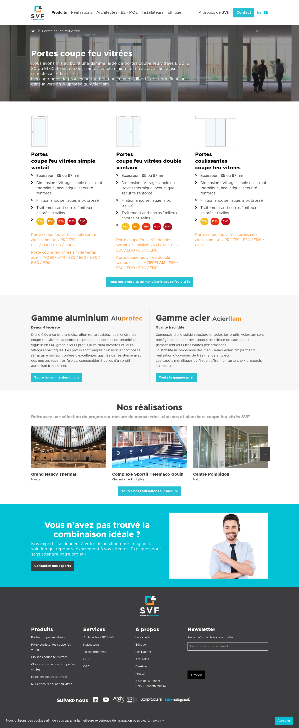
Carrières (141, 666)
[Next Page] (265, 454)
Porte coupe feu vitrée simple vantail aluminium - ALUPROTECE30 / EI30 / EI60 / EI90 (64, 240)
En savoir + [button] (156, 720)
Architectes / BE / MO (98, 637)
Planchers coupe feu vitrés (49, 676)
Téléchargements (95, 652)
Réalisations (143, 652)
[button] (59, 13)
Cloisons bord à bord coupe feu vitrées (53, 667)
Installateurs (91, 644)
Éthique (140, 644)
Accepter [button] (283, 720)
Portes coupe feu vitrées (48, 637)
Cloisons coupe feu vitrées (49, 657)
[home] (37, 13)
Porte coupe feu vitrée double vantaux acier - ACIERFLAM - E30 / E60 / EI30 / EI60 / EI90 (147, 263)
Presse (140, 673)
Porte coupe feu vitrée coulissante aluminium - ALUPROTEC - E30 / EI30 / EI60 (229, 240)
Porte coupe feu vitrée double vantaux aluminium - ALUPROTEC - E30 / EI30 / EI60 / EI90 (147, 245)
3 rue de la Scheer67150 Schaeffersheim (150, 684)
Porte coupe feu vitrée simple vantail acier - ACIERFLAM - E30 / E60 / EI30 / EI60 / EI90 (65, 258)
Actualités (142, 659)
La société (142, 637)
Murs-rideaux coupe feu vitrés (51, 684)
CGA (86, 666)
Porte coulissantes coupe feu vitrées (51, 647)
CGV (86, 659)
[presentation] (219, 661)
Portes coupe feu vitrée (61, 31)
